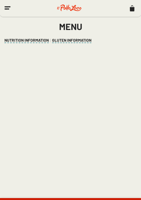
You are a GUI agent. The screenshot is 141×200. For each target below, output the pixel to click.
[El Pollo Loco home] (69, 8)
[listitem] (132, 8)
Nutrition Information (26, 40)
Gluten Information (71, 40)
